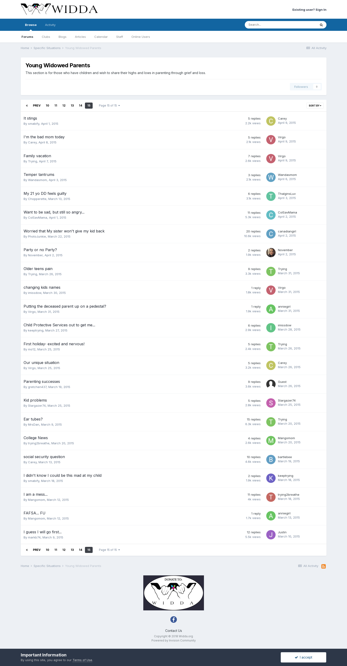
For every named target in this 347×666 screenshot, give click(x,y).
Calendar (101, 37)
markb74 (34, 537)
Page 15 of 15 (109, 105)
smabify (33, 123)
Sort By (315, 105)
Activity (50, 25)
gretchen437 (37, 387)
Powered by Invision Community (173, 640)
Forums (27, 37)
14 (80, 105)
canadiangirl (287, 231)
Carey (282, 118)
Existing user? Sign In (309, 9)
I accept (303, 657)
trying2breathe (38, 443)
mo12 (31, 349)
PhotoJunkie (37, 236)
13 (72, 105)
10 (47, 105)
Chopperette (37, 199)
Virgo (282, 137)
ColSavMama (37, 217)
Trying (32, 161)
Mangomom (286, 438)
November (35, 255)
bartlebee (285, 457)
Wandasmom (37, 180)
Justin (282, 532)
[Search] (268, 24)
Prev (37, 105)
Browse (31, 27)
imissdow (34, 293)
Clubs (46, 37)
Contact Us (173, 631)
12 (64, 105)
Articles (80, 37)
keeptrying (35, 330)
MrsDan (33, 424)
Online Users (140, 37)
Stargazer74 (37, 405)
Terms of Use (82, 660)
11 (55, 105)
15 (88, 105)
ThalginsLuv (287, 194)
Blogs (63, 37)
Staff (119, 37)
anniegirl (284, 306)
